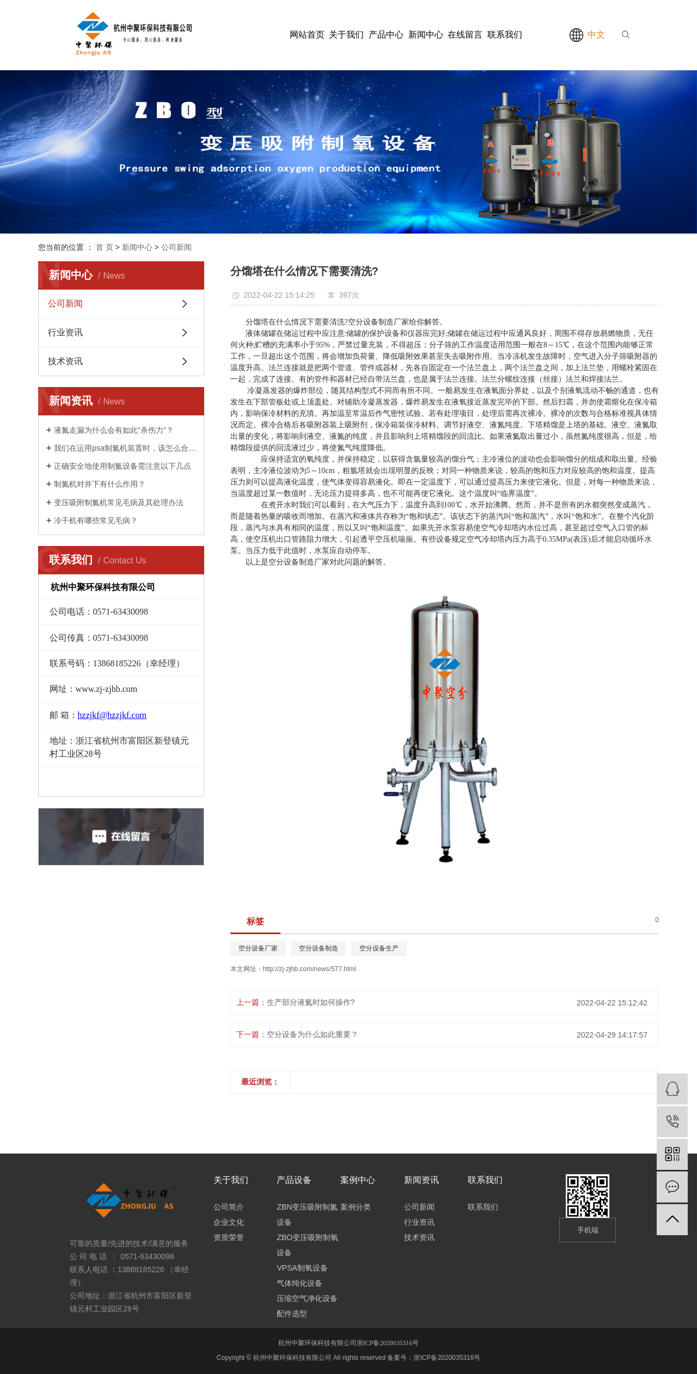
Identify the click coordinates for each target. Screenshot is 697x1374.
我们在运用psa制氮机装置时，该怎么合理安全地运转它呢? (125, 448)
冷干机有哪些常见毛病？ (96, 520)
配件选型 (292, 1313)
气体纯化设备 (299, 1283)
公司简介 (228, 1207)
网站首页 (307, 34)
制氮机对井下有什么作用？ (99, 484)
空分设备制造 (318, 948)
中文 (596, 34)
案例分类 (355, 1207)
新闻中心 (425, 34)
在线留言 (465, 34)
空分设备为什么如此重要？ (312, 1034)
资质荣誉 (228, 1237)
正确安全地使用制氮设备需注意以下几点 (122, 466)
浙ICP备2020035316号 (388, 1343)
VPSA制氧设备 (302, 1267)
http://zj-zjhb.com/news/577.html (309, 969)
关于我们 (346, 34)
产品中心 (386, 34)
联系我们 (504, 34)
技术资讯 (65, 361)
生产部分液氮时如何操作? (311, 1002)
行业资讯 (65, 332)
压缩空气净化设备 (307, 1298)
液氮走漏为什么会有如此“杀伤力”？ (113, 430)
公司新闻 (176, 247)
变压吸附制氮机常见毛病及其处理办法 (119, 502)
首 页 (104, 247)
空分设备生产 (379, 948)
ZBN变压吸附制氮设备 (307, 1214)
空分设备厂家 (258, 948)
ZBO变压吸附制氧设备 (307, 1245)
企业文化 (228, 1222)
